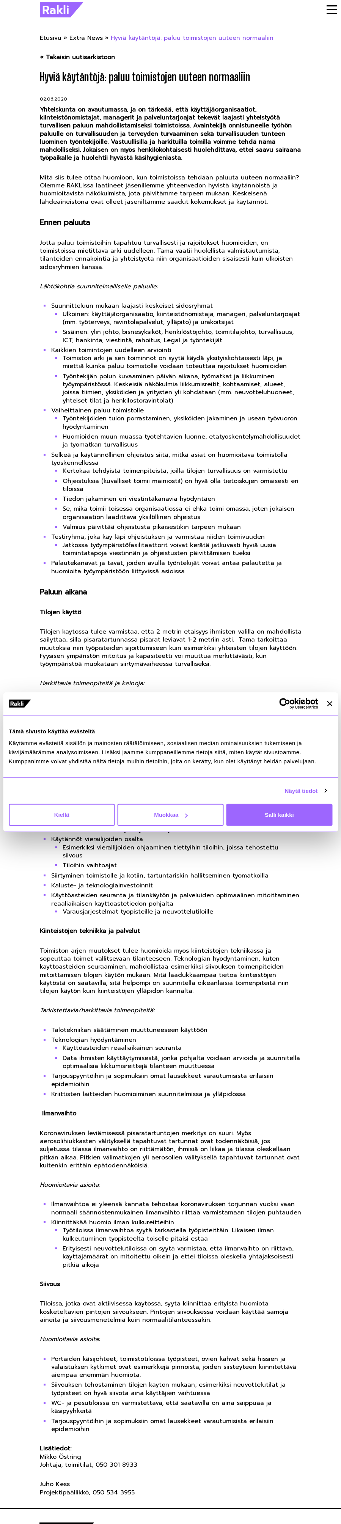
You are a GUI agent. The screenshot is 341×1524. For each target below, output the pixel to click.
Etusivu (50, 37)
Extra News (86, 37)
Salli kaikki (279, 815)
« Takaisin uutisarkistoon (77, 57)
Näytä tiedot (301, 790)
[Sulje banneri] (329, 703)
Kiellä (61, 815)
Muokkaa (170, 815)
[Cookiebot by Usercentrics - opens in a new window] (285, 703)
